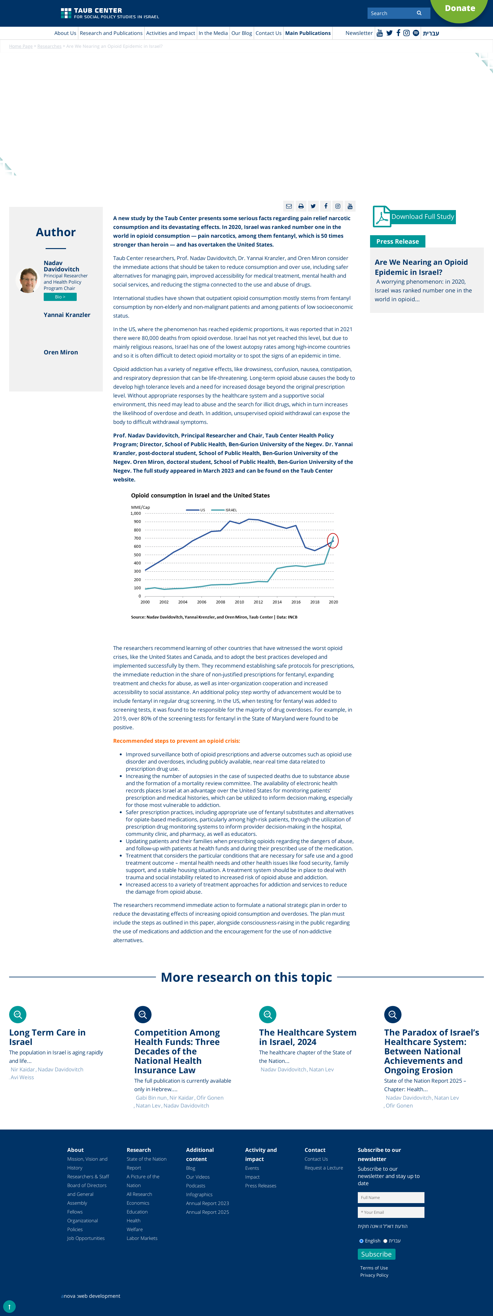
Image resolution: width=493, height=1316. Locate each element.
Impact (252, 1177)
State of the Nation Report (147, 1163)
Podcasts (195, 1186)
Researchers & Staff (88, 1177)
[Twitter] (388, 32)
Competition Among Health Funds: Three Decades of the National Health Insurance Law (177, 1051)
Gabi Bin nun (151, 1098)
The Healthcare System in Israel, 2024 (308, 1037)
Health (134, 1221)
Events (252, 1168)
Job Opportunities (86, 1238)
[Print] (301, 206)
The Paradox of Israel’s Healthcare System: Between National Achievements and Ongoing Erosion (431, 1051)
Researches (49, 46)
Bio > (60, 297)
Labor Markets (142, 1238)
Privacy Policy (374, 1275)
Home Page (21, 46)
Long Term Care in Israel (47, 1037)
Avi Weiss (22, 1077)
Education (137, 1212)
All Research (139, 1194)
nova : (69, 1295)
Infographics (199, 1194)
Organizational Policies (82, 1225)
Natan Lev (446, 1098)
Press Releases (260, 1186)
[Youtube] (378, 32)
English (369, 1240)
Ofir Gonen (399, 1105)
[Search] (399, 13)
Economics (138, 1203)
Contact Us (269, 33)
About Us (65, 33)
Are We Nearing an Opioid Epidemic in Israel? (421, 268)
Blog (190, 1168)
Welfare (135, 1229)
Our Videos (198, 1177)
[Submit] (419, 12)
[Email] (288, 206)
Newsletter (358, 33)
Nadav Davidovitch (408, 1098)
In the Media (213, 33)
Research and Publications (111, 33)
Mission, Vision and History (87, 1163)
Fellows (75, 1212)
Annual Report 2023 (207, 1203)
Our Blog (241, 33)
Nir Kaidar (181, 1098)
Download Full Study (423, 217)
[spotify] (416, 32)
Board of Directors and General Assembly (87, 1194)
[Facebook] (397, 32)
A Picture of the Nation (143, 1181)
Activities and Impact (170, 33)
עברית (392, 1240)
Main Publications (308, 33)
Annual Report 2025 (207, 1212)
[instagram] (406, 32)
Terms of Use (374, 1268)
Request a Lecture (324, 1168)
